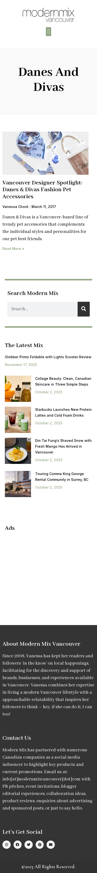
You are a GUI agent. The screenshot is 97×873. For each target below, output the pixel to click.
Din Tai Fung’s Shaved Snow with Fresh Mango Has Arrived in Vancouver (63, 446)
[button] (48, 31)
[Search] (84, 309)
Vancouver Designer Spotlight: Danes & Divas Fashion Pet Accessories (42, 189)
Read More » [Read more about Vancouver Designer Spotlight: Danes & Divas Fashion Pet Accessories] (13, 248)
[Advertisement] (45, 570)
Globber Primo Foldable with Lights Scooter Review (48, 357)
